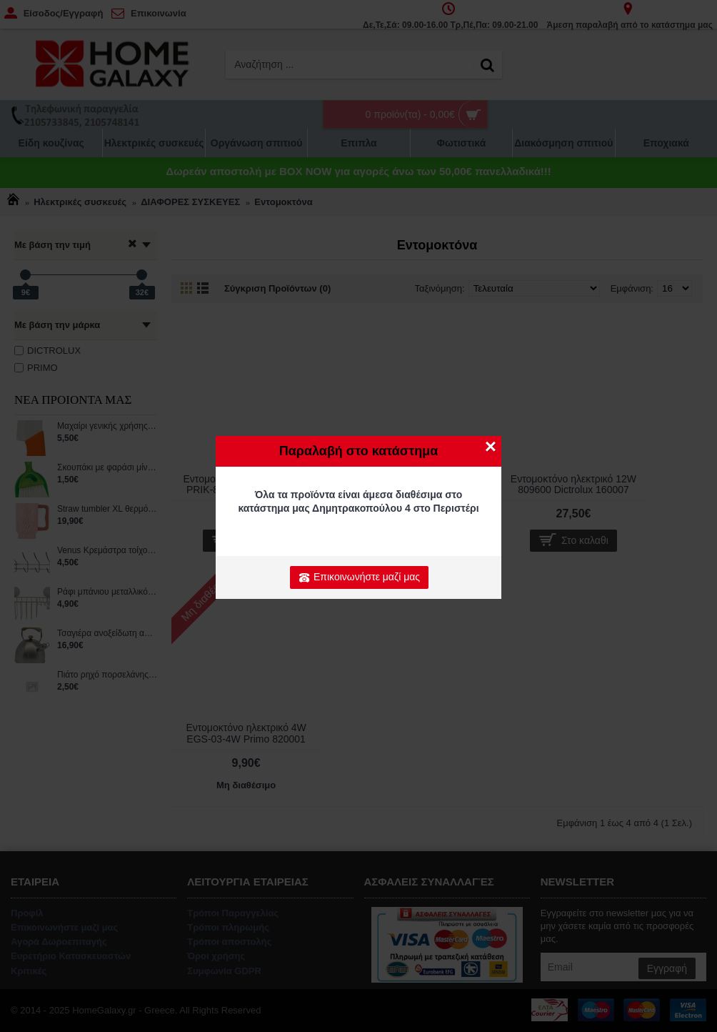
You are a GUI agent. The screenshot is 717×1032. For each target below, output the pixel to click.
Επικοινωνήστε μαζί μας (359, 577)
